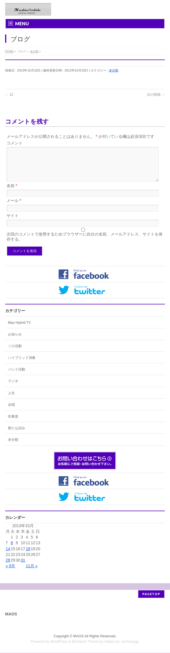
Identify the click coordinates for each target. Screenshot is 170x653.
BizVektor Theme (85, 642)
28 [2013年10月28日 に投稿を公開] (8, 567)
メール (14, 207)
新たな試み (16, 435)
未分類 (113, 70)
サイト (13, 222)
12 (9, 95)
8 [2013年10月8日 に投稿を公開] (12, 549)
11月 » (31, 572)
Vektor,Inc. (112, 642)
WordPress (59, 642)
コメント (15, 143)
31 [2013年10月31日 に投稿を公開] (23, 567)
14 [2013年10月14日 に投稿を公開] (8, 555)
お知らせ (15, 341)
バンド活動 (16, 376)
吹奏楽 (13, 423)
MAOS (78, 636)
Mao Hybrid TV (19, 329)
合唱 (11, 412)
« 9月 (10, 572)
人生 (11, 400)
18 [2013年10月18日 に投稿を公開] (28, 555)
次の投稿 (156, 95)
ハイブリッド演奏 (21, 365)
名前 (12, 192)
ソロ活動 (15, 353)
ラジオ (13, 388)
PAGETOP (151, 594)
